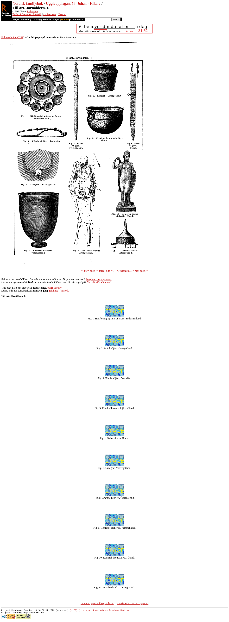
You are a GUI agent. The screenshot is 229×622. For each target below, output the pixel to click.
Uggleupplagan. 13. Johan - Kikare (73, 3)
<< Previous (49, 14)
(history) (57, 287)
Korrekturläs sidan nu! (99, 282)
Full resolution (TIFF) (12, 37)
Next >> (62, 14)
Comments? (76, 19)
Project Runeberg (22, 19)
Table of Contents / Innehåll (27, 14)
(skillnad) (54, 290)
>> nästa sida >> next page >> (132, 270)
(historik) (65, 290)
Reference (32, 11)
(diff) (50, 287)
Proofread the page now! (98, 279)
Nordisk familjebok (28, 3)
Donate (65, 19)
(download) (97, 610)
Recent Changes (51, 19)
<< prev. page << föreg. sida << (97, 270)
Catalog (37, 19)
